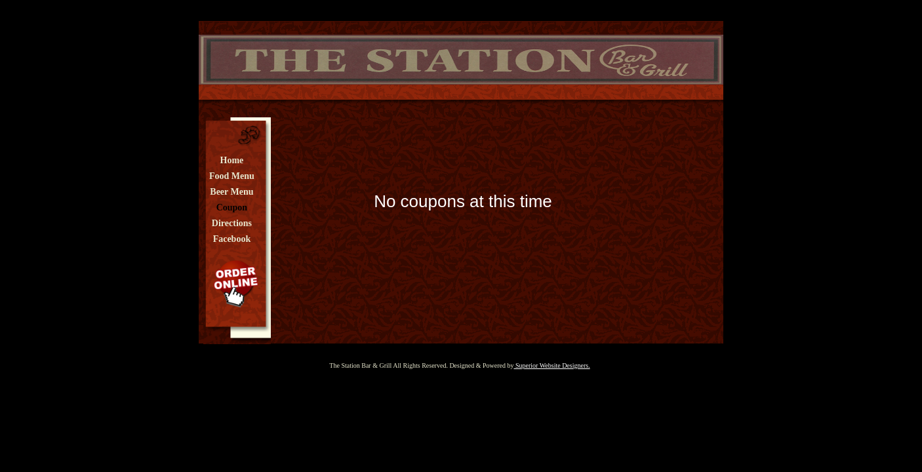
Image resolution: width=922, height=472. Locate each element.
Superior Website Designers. (551, 365)
